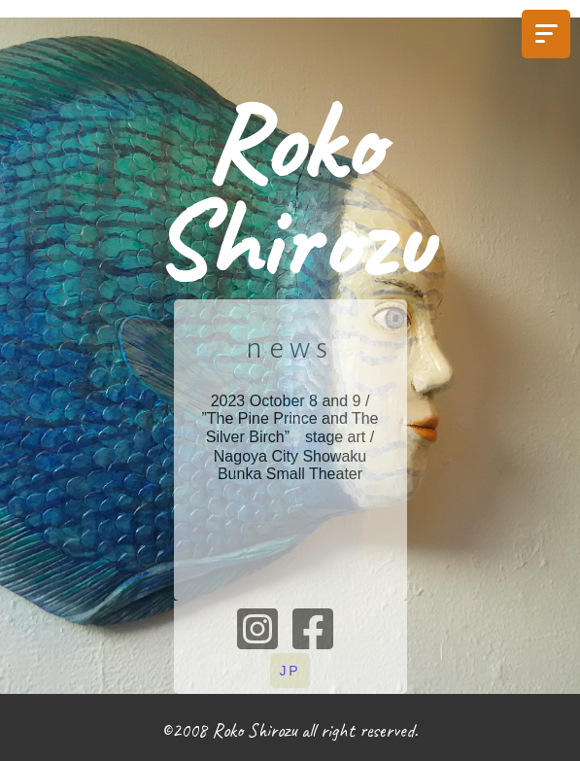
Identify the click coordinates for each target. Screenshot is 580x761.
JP (290, 670)
